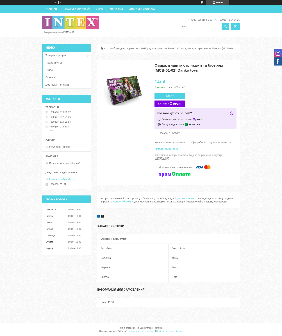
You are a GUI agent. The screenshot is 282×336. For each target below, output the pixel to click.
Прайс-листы (54, 62)
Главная (51, 9)
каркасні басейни (123, 201)
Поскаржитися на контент (141, 331)
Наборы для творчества (124, 48)
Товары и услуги (74, 9)
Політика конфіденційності (169, 331)
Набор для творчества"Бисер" (158, 48)
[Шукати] (225, 26)
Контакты (116, 9)
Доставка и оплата (142, 9)
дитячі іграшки (186, 198)
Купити (169, 96)
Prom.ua (158, 328)
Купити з (169, 103)
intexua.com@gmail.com (62, 179)
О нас (99, 9)
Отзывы (50, 77)
